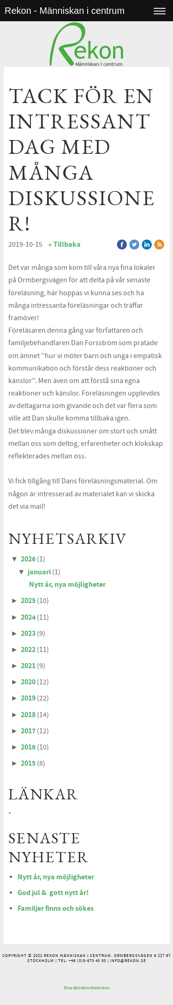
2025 (28, 601)
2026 (28, 559)
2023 (28, 633)
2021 (28, 666)
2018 (28, 715)
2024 (28, 617)
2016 (28, 747)
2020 (28, 682)
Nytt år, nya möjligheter (67, 584)
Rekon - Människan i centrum (65, 11)
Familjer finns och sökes (56, 908)
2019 (28, 698)
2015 (28, 763)
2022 (28, 650)
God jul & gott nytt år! (53, 893)
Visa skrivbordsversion (87, 988)
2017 (28, 731)
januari (39, 572)
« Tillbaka (64, 244)
